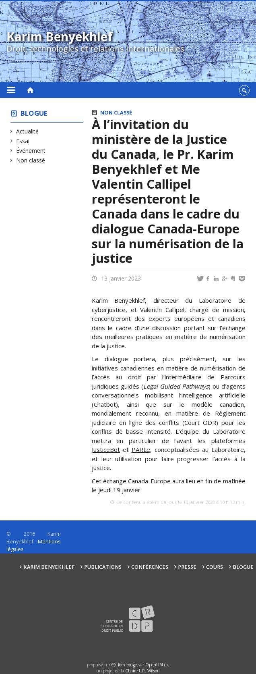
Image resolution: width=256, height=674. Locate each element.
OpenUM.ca (156, 665)
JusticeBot (106, 449)
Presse (187, 567)
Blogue (34, 113)
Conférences (149, 567)
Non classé (31, 160)
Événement (31, 150)
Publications (103, 567)
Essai (23, 141)
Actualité (28, 131)
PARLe (141, 449)
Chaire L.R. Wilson (142, 671)
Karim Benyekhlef (48, 567)
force (127, 665)
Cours (214, 567)
